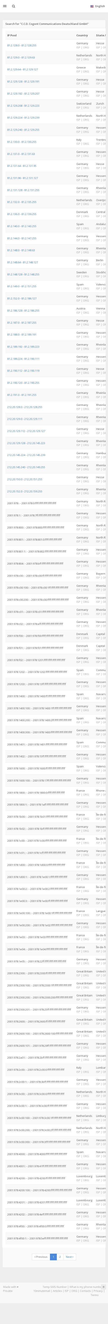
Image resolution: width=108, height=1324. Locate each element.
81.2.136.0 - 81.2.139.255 (21, 214)
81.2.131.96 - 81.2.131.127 (22, 178)
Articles (57, 1291)
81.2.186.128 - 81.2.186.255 (23, 310)
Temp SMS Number (55, 1287)
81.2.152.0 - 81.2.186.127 (21, 298)
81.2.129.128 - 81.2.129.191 (23, 81)
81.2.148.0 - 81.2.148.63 (21, 250)
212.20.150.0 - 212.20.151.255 (24, 479)
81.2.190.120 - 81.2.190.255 (23, 383)
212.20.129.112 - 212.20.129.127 (26, 431)
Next (69, 1257)
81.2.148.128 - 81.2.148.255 (23, 274)
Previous (41, 1257)
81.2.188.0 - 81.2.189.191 (21, 334)
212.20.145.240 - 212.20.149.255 (26, 467)
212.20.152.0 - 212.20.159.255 (24, 491)
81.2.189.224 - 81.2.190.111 (23, 359)
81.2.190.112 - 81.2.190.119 (23, 370)
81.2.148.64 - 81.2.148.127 (22, 262)
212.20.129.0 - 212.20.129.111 (24, 419)
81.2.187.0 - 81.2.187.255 (21, 322)
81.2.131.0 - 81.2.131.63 (21, 154)
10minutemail (41, 1291)
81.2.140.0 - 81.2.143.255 (21, 226)
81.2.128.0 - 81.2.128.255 (21, 45)
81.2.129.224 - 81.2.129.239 (23, 117)
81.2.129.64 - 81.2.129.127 (22, 69)
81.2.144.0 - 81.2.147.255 (21, 238)
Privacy (98, 1291)
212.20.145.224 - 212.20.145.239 (26, 455)
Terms (95, 1295)
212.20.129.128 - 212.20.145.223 (26, 443)
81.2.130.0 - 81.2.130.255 (21, 142)
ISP (67, 1291)
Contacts (85, 1291)
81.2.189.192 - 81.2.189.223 (23, 346)
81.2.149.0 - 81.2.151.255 (21, 286)
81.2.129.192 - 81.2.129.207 (23, 93)
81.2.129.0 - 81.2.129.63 (21, 57)
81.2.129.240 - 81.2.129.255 (23, 130)
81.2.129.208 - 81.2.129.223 (23, 106)
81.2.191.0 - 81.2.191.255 (21, 395)
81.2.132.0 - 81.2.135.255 (21, 202)
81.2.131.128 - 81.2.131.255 (23, 190)
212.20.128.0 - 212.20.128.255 (24, 407)
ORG (74, 1291)
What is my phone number (86, 1287)
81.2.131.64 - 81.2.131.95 (21, 166)
